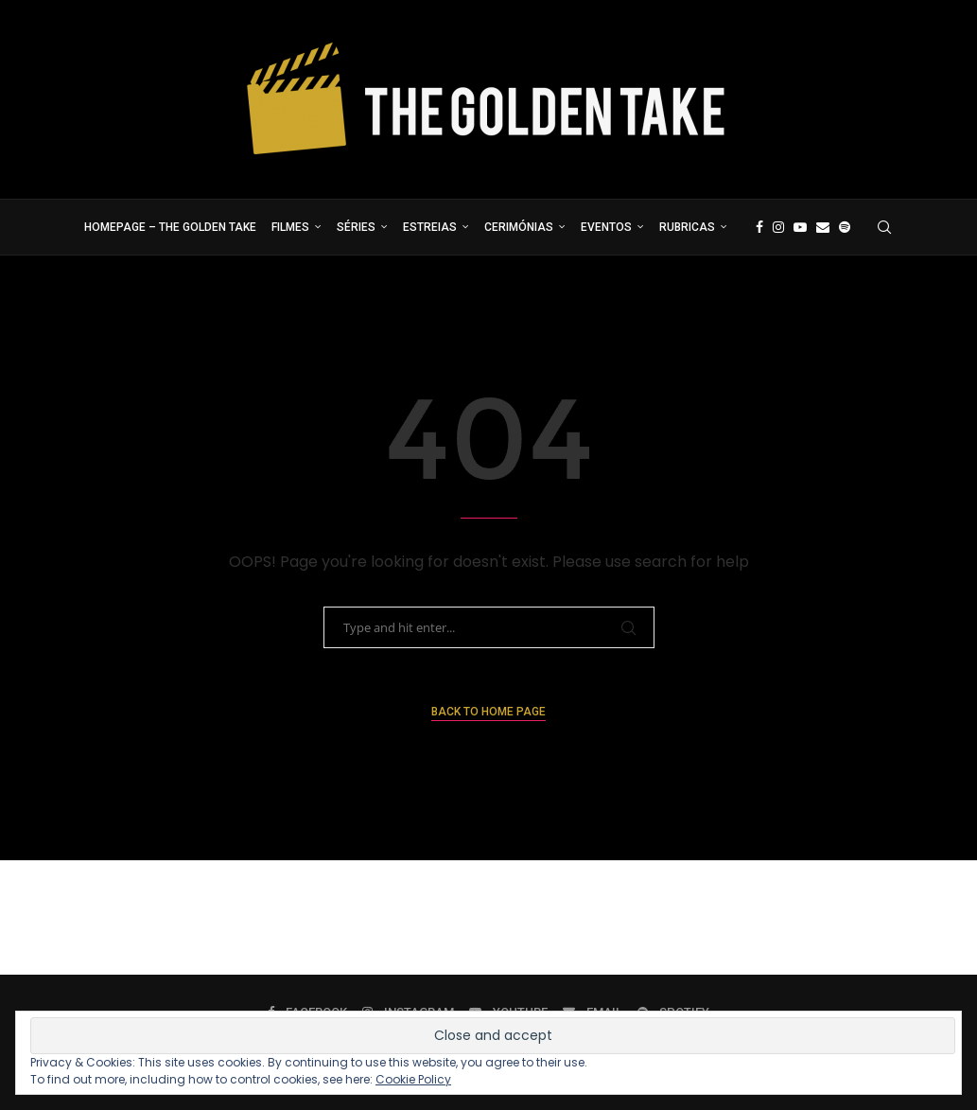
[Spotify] (844, 227)
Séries (356, 227)
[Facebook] (759, 227)
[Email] (822, 227)
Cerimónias (518, 227)
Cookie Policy (413, 1079)
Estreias (430, 227)
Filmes (290, 227)
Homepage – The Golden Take (170, 227)
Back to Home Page (488, 711)
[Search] (884, 227)
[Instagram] (778, 227)
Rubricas (687, 227)
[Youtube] (800, 227)
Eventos (606, 227)
